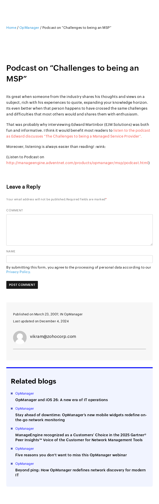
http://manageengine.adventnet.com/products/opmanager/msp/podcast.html (77, 163)
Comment (14, 210)
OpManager (29, 27)
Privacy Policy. (18, 272)
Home (11, 27)
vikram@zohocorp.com (53, 336)
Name (11, 251)
